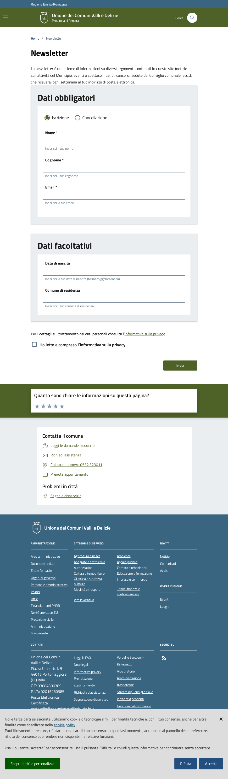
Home (35, 38)
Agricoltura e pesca (87, 556)
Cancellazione (94, 117)
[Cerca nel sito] (192, 18)
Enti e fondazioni (42, 570)
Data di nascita (57, 263)
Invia (180, 365)
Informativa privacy (87, 671)
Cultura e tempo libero (89, 573)
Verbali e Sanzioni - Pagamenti (130, 661)
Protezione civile (42, 619)
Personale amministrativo (49, 584)
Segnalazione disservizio (91, 699)
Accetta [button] (211, 764)
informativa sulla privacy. (145, 334)
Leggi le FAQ (82, 657)
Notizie (165, 556)
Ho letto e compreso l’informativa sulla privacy (82, 345)
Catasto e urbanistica (132, 567)
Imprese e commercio (132, 579)
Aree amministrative (45, 556)
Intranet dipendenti (130, 699)
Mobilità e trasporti (87, 589)
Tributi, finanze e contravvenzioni (128, 591)
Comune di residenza (62, 290)
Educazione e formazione (134, 573)
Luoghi (164, 606)
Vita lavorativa (84, 599)
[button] (221, 718)
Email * (51, 187)
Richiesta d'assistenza (90, 692)
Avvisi (164, 570)
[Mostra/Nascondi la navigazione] (6, 17)
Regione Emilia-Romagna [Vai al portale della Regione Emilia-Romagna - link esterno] (49, 4)
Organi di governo (43, 577)
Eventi (164, 599)
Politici (35, 592)
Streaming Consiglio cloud (135, 692)
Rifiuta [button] (185, 764)
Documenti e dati (43, 563)
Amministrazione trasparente (129, 681)
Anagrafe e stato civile (89, 562)
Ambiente (124, 556)
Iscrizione (60, 117)
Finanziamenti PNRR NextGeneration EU (45, 609)
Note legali (81, 664)
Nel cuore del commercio (134, 706)
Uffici (34, 599)
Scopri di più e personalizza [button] (32, 764)
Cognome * (54, 160)
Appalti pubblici (127, 562)
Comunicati (168, 563)
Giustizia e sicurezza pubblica (88, 581)
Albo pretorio (126, 671)
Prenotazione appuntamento (84, 682)
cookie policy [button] (64, 725)
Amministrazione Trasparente (43, 630)
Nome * (51, 133)
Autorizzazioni (83, 567)
